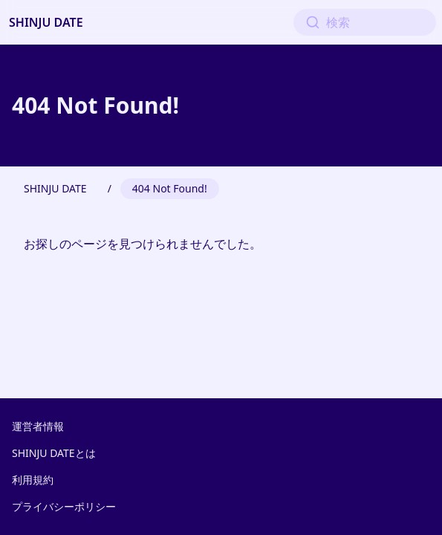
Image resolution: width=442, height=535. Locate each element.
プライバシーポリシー (64, 506)
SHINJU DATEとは (54, 453)
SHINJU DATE (46, 22)
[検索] (364, 22)
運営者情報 (38, 426)
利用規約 (32, 480)
